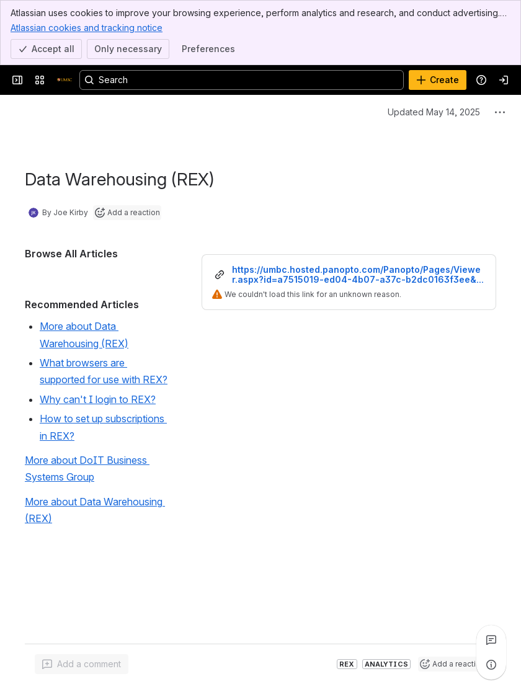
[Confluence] (64, 80)
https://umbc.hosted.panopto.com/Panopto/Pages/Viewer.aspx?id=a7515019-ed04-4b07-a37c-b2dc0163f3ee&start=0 (358, 275)
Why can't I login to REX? (98, 399)
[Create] (437, 80)
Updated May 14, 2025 (434, 112)
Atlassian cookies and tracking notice (87, 27)
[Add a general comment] (81, 664)
